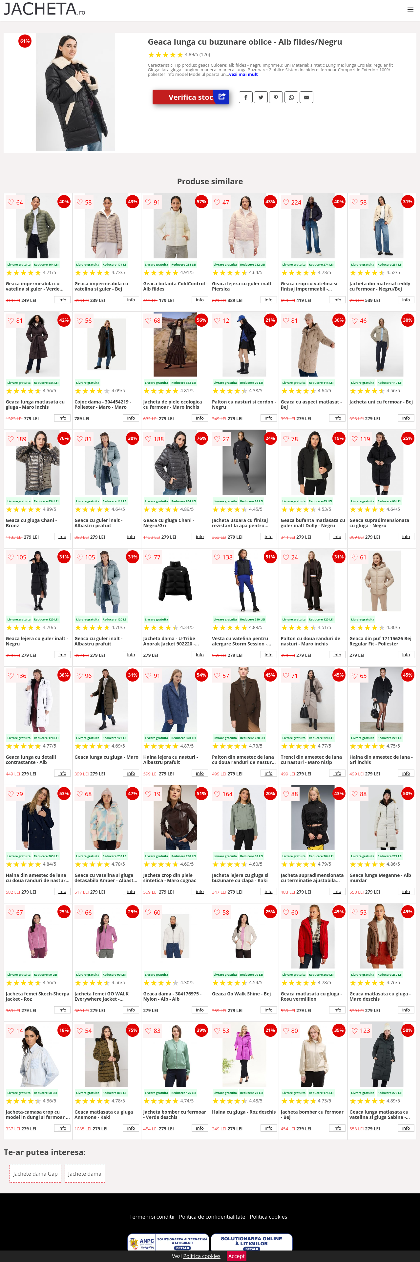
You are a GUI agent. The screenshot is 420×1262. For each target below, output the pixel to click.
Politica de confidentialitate (212, 1216)
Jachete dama (84, 1173)
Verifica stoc (199, 97)
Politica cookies (268, 1216)
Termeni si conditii (152, 1216)
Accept (236, 1256)
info (62, 300)
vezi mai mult (243, 74)
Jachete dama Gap (35, 1173)
